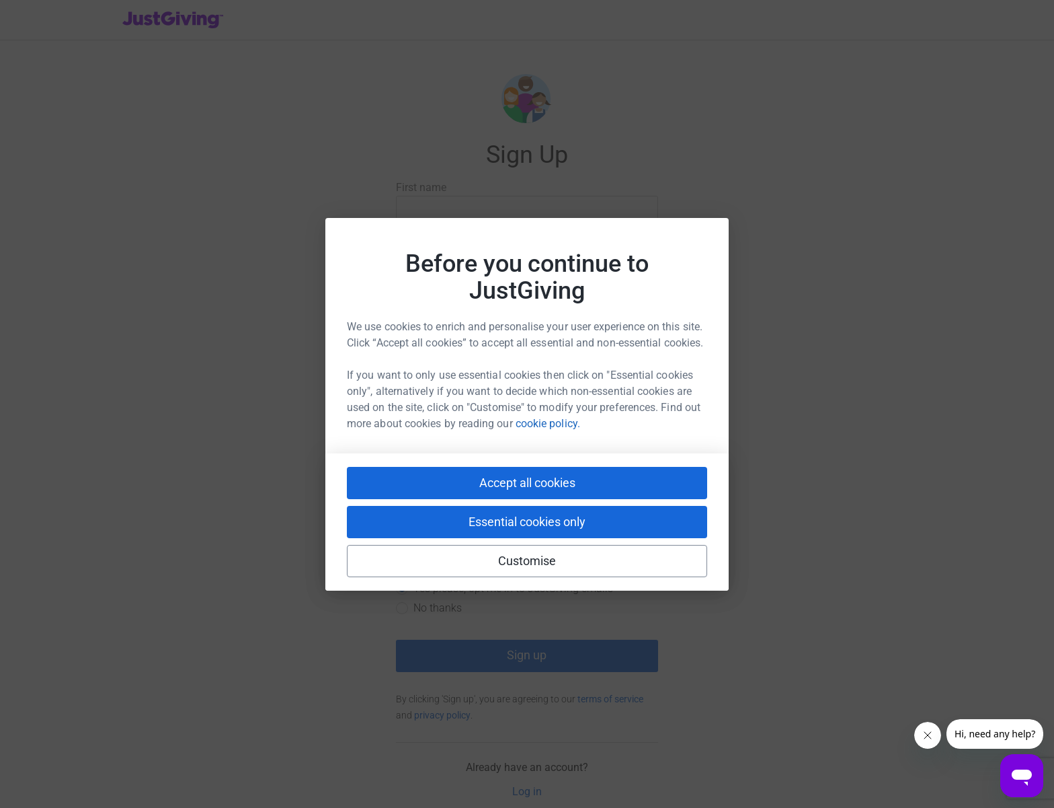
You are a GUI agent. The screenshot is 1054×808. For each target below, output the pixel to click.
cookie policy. (548, 423)
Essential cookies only (527, 522)
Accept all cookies (527, 483)
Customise (527, 561)
